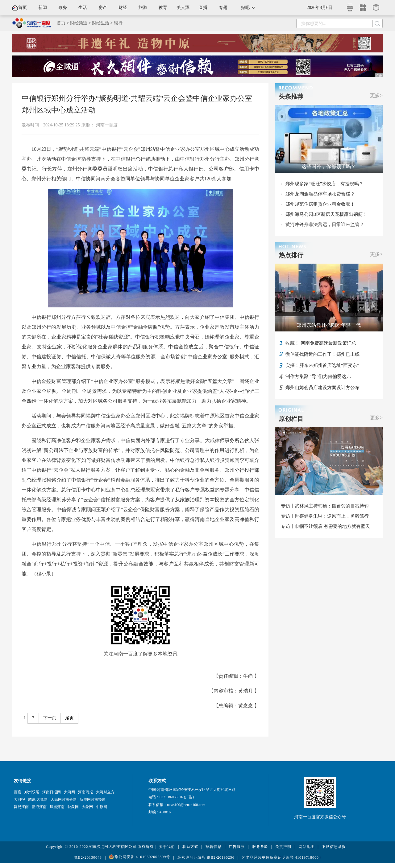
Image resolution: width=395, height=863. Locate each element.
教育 (163, 7)
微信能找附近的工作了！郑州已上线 (322, 354)
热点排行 (291, 255)
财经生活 (100, 23)
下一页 (49, 718)
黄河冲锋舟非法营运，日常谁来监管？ (324, 224)
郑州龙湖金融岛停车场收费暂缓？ (320, 193)
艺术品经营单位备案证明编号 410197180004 (281, 857)
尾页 (69, 718)
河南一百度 (107, 125)
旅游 (143, 7)
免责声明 (283, 847)
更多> (376, 95)
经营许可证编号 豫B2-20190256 (206, 857)
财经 (122, 7)
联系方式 (190, 847)
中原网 (101, 807)
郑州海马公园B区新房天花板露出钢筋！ (326, 214)
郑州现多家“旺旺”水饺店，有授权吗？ (324, 183)
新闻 (42, 7)
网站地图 (307, 847)
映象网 (73, 807)
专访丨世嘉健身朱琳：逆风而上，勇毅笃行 (325, 516)
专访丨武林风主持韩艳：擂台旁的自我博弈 (325, 505)
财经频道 (78, 23)
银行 (118, 23)
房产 (102, 7)
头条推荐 (291, 96)
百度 (17, 792)
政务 (62, 7)
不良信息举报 (334, 847)
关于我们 (167, 847)
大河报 (19, 799)
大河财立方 (105, 792)
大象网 (87, 807)
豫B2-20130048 (88, 857)
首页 (22, 7)
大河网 (69, 792)
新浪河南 (39, 807)
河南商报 (85, 792)
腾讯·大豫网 (38, 799)
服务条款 (260, 847)
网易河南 (21, 807)
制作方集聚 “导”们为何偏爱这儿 (318, 376)
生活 (82, 7)
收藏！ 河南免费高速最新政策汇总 (320, 343)
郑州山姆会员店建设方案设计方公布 (322, 387)
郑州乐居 (31, 792)
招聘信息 (214, 847)
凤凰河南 (57, 807)
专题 (223, 7)
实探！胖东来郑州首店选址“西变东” (322, 365)
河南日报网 (51, 792)
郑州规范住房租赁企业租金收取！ (320, 204)
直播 (203, 7)
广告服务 (237, 847)
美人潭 (183, 7)
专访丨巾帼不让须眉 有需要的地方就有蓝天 (325, 526)
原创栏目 (291, 418)
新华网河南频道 (93, 799)
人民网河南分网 (64, 799)
